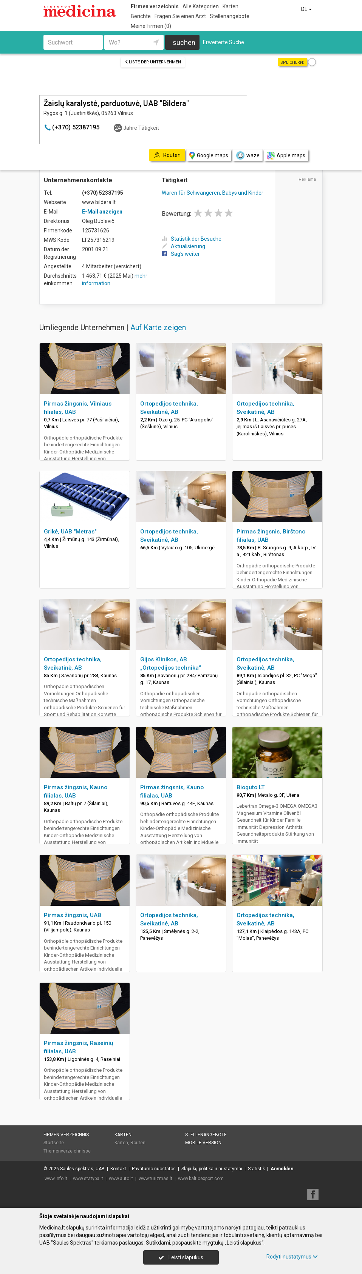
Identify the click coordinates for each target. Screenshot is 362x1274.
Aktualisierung (183, 246)
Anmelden (282, 1168)
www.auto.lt (121, 1178)
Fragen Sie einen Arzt (180, 16)
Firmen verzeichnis (155, 6)
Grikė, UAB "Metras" (70, 531)
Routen (137, 1142)
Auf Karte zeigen (158, 327)
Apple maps (286, 156)
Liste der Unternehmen (153, 62)
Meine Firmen (151, 26)
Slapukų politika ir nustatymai (211, 1168)
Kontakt (118, 1168)
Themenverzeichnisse (67, 1151)
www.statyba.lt (88, 1178)
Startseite (53, 1142)
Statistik (256, 1168)
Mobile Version (203, 1142)
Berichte (141, 16)
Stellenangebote (229, 16)
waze (247, 155)
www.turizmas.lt (155, 1178)
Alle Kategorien (201, 6)
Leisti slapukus (181, 1257)
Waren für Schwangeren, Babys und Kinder (212, 193)
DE (307, 9)
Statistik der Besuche (191, 239)
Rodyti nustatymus (292, 1257)
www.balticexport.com (201, 1178)
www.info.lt (56, 1178)
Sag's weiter (181, 254)
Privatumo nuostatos (154, 1168)
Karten (230, 6)
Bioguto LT (251, 787)
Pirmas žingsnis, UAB (72, 915)
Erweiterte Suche (223, 42)
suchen (184, 42)
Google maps (208, 156)
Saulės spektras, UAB (82, 1168)
